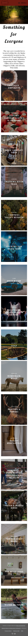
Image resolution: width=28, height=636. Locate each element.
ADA (22, 630)
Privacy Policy (8, 630)
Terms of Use (16, 630)
